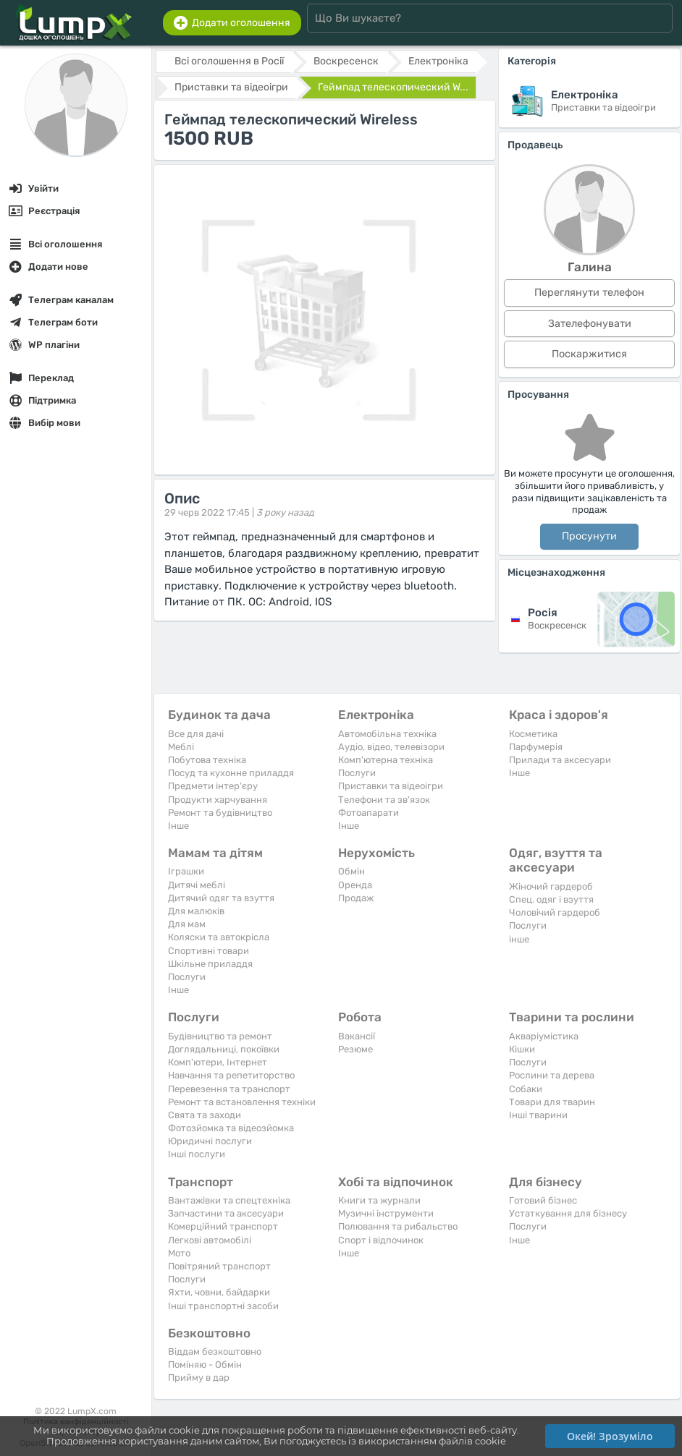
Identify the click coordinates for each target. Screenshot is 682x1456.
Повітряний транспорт (219, 1266)
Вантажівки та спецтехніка (229, 1200)
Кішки (522, 1049)
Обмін (351, 871)
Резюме (355, 1049)
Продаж (356, 898)
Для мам (187, 924)
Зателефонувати (589, 324)
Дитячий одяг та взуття (221, 898)
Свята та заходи (204, 1115)
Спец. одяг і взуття (551, 899)
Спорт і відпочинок (381, 1240)
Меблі (181, 746)
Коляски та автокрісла (218, 937)
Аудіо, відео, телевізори (391, 746)
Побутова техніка (207, 759)
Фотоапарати (368, 812)
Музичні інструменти (386, 1213)
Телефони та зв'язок (384, 799)
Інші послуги (196, 1154)
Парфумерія (536, 746)
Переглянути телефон (589, 292)
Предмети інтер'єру (213, 785)
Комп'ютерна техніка (385, 759)
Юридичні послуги (210, 1141)
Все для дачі (196, 733)
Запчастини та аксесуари (226, 1213)
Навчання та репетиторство (231, 1075)
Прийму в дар (199, 1377)
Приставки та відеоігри (390, 785)
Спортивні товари (208, 950)
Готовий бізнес (543, 1200)
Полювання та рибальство (398, 1226)
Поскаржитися (589, 354)
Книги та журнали (379, 1200)
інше (519, 939)
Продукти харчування (217, 799)
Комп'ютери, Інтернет (217, 1062)
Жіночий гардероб (551, 886)
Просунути (589, 536)
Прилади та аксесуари (560, 759)
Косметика (533, 733)
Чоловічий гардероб (554, 912)
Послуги (357, 772)
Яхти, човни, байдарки (219, 1292)
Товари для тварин (552, 1102)
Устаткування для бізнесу (568, 1213)
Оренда (355, 885)
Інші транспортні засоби (223, 1305)
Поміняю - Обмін (205, 1364)
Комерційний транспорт (223, 1226)
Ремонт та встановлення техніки (242, 1102)
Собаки (525, 1089)
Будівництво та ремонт (220, 1036)
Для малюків (196, 911)
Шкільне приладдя (210, 963)
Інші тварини (538, 1115)
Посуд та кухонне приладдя (231, 772)
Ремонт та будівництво (220, 812)
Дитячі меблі (196, 885)
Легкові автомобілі (209, 1240)
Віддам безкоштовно (214, 1351)
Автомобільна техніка (387, 733)
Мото (179, 1253)
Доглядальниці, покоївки (223, 1049)
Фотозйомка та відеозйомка (231, 1128)
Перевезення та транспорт (229, 1089)
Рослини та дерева (551, 1075)
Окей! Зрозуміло (610, 1436)
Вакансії (356, 1036)
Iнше (178, 825)
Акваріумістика (543, 1036)
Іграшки (186, 871)
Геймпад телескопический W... (393, 87)
